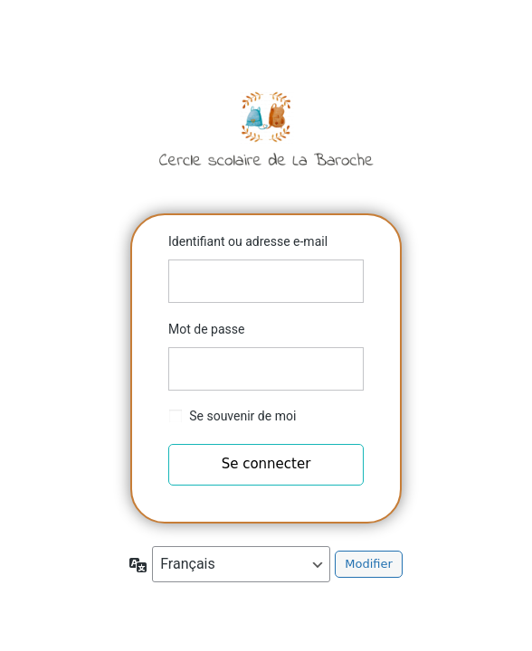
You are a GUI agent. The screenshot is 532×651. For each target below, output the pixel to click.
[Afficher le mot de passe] (346, 369)
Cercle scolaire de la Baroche (266, 128)
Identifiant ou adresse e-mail (248, 241)
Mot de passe (206, 329)
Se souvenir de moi (242, 416)
